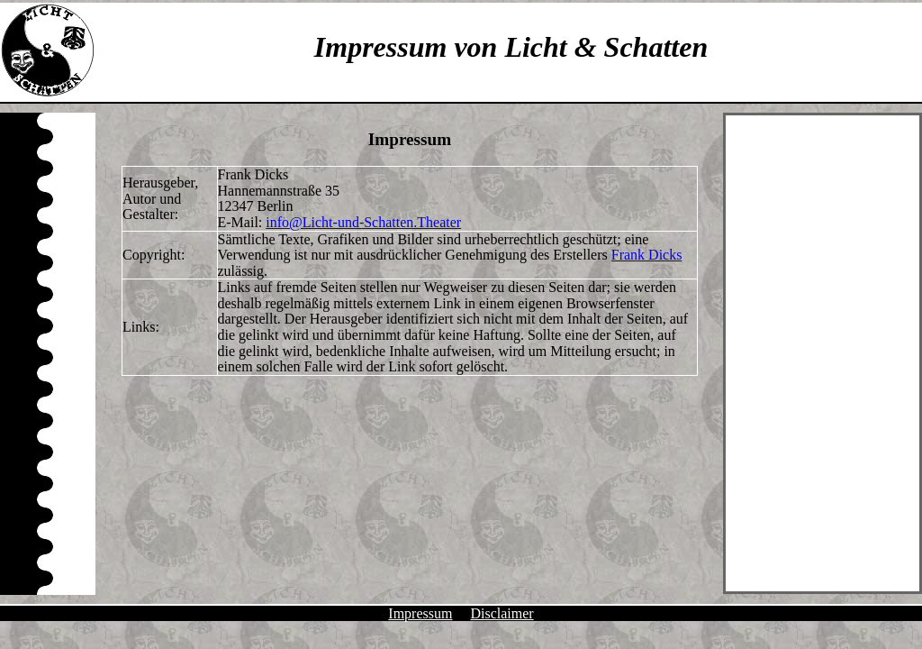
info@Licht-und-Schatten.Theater (363, 222)
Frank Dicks (646, 254)
